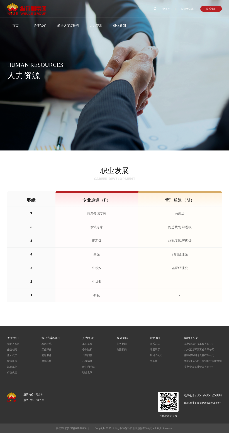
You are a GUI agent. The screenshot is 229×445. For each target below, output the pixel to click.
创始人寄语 (13, 355)
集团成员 (12, 367)
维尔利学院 (155, 157)
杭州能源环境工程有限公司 (199, 355)
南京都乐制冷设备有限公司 (199, 367)
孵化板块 (47, 372)
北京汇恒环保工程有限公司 (199, 361)
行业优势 (12, 384)
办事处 (153, 372)
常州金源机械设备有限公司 (199, 378)
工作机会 (13, 157)
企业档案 (12, 361)
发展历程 (12, 372)
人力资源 (90, 25)
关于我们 (35, 25)
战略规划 (12, 378)
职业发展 (191, 157)
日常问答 (83, 157)
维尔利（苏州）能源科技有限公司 (203, 372)
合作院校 (48, 157)
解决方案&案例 (63, 25)
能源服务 (47, 367)
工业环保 (47, 361)
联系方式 (155, 355)
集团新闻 (122, 361)
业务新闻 (122, 355)
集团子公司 (156, 367)
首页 (10, 25)
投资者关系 (187, 8)
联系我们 (211, 8)
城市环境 (47, 355)
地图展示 (155, 361)
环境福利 (118, 157)
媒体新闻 (114, 25)
